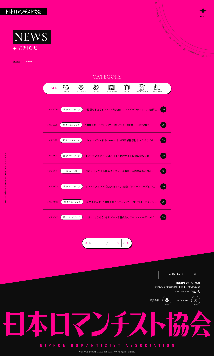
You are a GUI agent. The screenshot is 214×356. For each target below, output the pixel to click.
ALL (54, 88)
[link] (88, 243)
